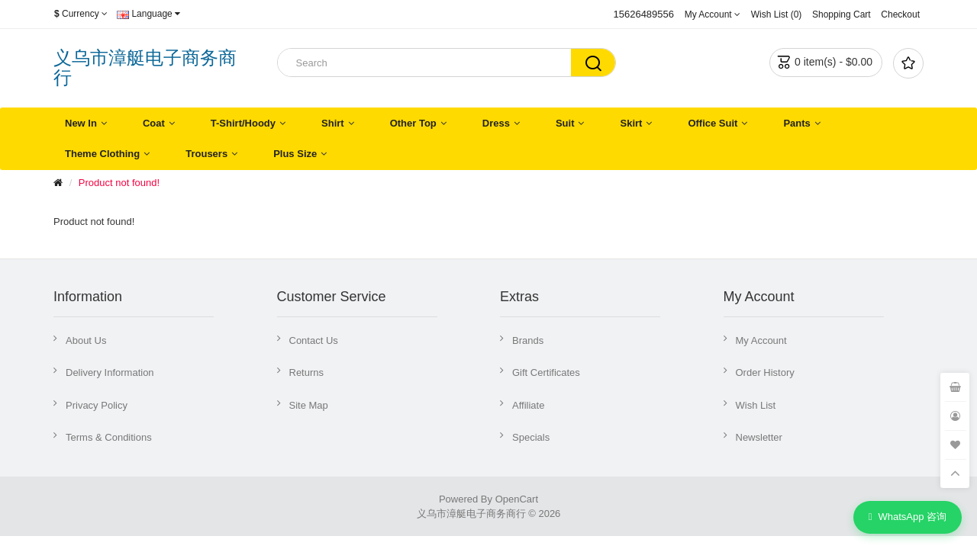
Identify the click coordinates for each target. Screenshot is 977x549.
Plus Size (295, 153)
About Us (86, 340)
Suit (565, 123)
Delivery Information (110, 372)
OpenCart (516, 499)
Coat (154, 123)
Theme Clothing (102, 153)
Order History (765, 372)
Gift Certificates (546, 372)
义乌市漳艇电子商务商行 (145, 67)
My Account (761, 340)
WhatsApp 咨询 (907, 517)
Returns (306, 372)
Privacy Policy (96, 405)
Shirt (332, 123)
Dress (496, 123)
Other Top (413, 123)
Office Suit (712, 123)
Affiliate (528, 405)
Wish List (756, 405)
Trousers (206, 153)
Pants (796, 123)
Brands (527, 340)
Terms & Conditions (109, 437)
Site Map (308, 405)
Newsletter (759, 437)
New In (81, 123)
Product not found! (119, 182)
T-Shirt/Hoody (243, 123)
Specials (531, 437)
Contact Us (313, 340)
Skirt (631, 123)
